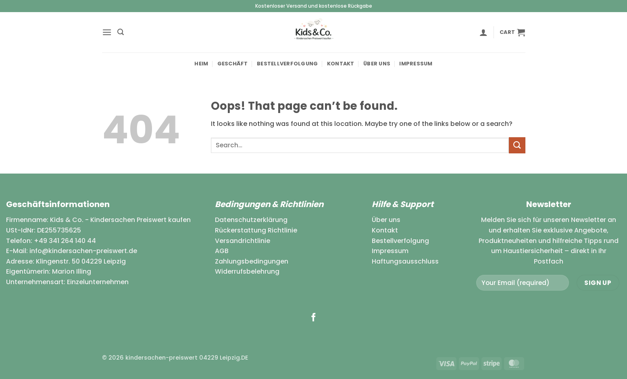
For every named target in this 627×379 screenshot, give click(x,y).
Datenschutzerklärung (251, 219)
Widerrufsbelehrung (247, 271)
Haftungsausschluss (405, 261)
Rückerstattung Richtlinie (256, 230)
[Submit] (517, 145)
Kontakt (340, 63)
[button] (107, 32)
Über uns (376, 63)
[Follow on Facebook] (313, 317)
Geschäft (232, 63)
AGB (222, 250)
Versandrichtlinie (242, 240)
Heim (201, 63)
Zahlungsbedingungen (251, 261)
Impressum (415, 63)
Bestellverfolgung (287, 63)
